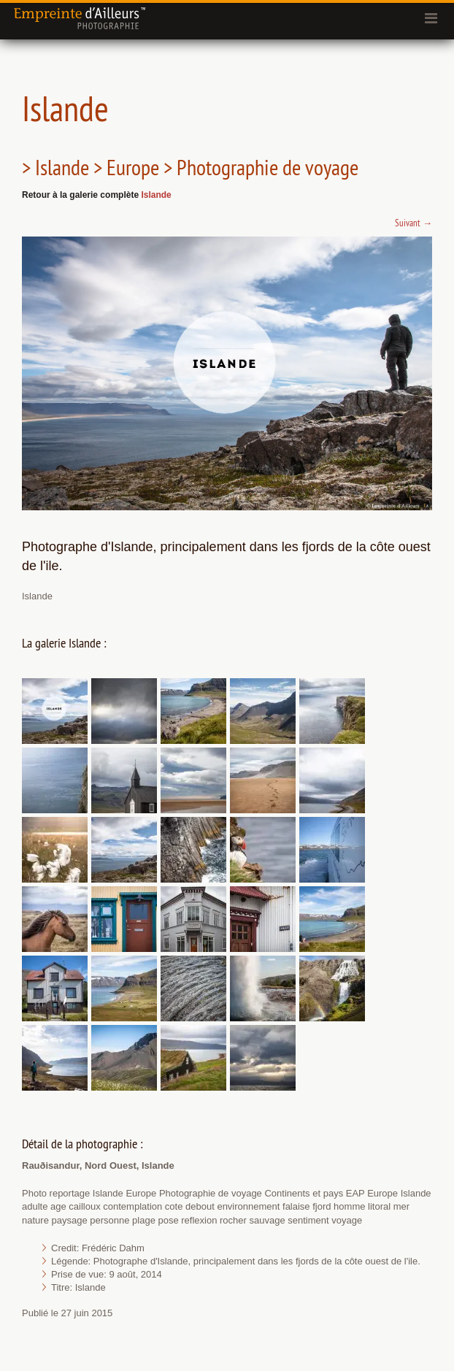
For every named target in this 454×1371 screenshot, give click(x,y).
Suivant (413, 222)
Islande (156, 195)
